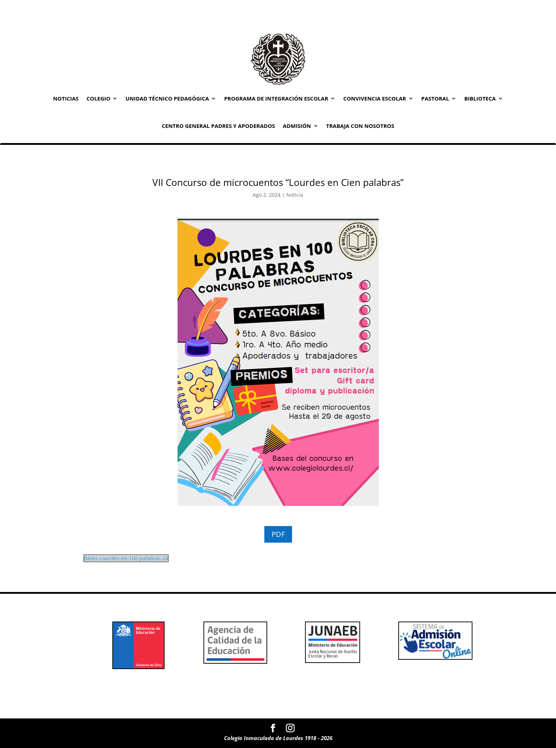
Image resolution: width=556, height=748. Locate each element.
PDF (278, 534)
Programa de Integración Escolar (276, 98)
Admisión (297, 125)
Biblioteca (480, 98)
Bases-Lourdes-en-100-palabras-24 (126, 558)
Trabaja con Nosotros (360, 125)
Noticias (66, 98)
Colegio (98, 98)
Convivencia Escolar (374, 98)
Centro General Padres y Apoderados (218, 125)
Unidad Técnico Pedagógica (167, 98)
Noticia (294, 194)
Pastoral (435, 98)
